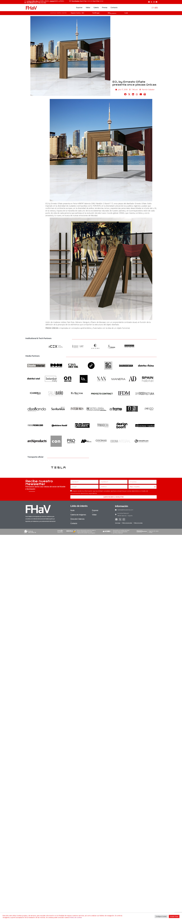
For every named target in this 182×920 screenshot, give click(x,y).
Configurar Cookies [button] (161, 916)
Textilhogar (95, 13)
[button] (125, 94)
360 (112, 13)
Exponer (79, 7)
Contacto (114, 7)
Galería (96, 7)
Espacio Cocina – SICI (77, 13)
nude (126, 13)
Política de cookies (76, 917)
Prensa (104, 7)
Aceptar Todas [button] (174, 916)
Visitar (88, 7)
